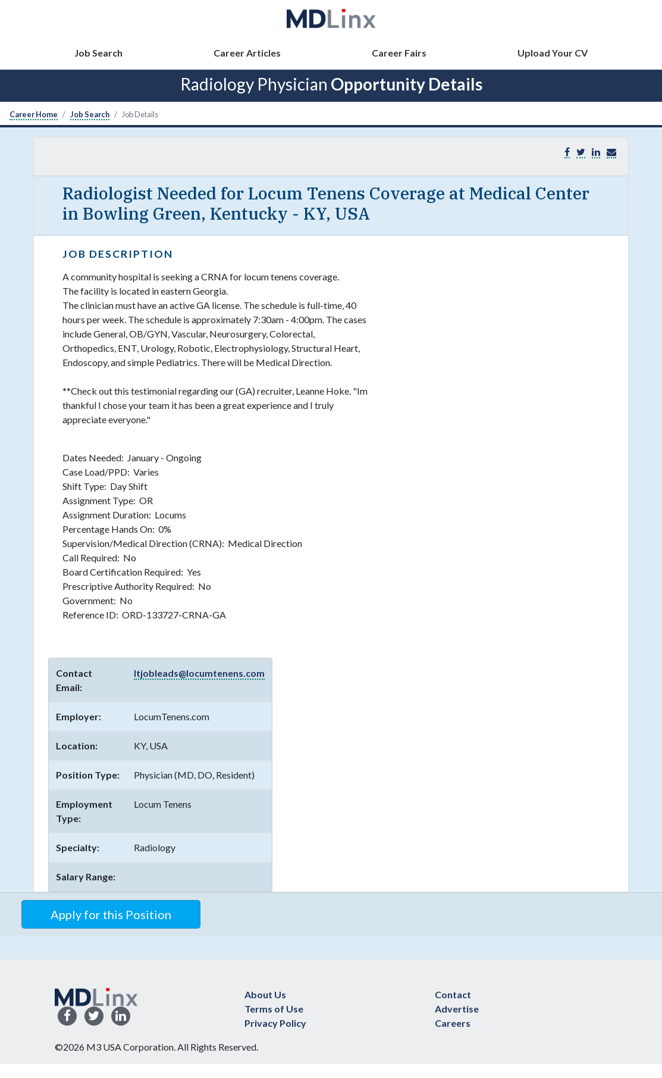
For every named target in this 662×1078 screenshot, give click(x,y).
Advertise (457, 1008)
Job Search (98, 52)
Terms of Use (273, 1008)
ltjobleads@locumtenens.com (199, 673)
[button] (611, 152)
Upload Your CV (552, 52)
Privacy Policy (275, 1023)
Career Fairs (399, 52)
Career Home (34, 114)
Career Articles (247, 52)
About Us (265, 994)
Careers (452, 1023)
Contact (453, 994)
